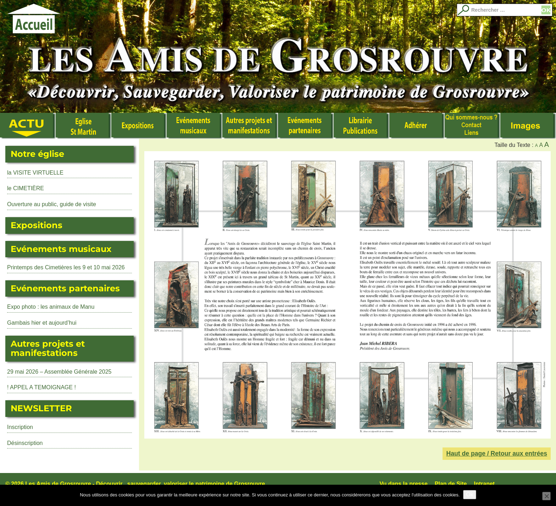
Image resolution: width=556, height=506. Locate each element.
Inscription (20, 427)
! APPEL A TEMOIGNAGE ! (41, 387)
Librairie (361, 126)
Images (528, 126)
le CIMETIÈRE (25, 188)
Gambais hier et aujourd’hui (42, 323)
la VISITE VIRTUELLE (35, 173)
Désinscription (25, 443)
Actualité (28, 126)
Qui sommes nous (472, 126)
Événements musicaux (194, 126)
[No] (546, 496)
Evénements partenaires (306, 126)
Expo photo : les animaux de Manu (50, 307)
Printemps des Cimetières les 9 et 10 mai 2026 (66, 267)
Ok (469, 494)
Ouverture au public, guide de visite (51, 204)
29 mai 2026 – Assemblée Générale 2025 (59, 372)
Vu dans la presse (403, 484)
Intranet (484, 484)
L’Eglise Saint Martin (83, 126)
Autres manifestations (250, 126)
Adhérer (417, 126)
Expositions (139, 126)
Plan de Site (451, 484)
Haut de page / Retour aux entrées (496, 453)
